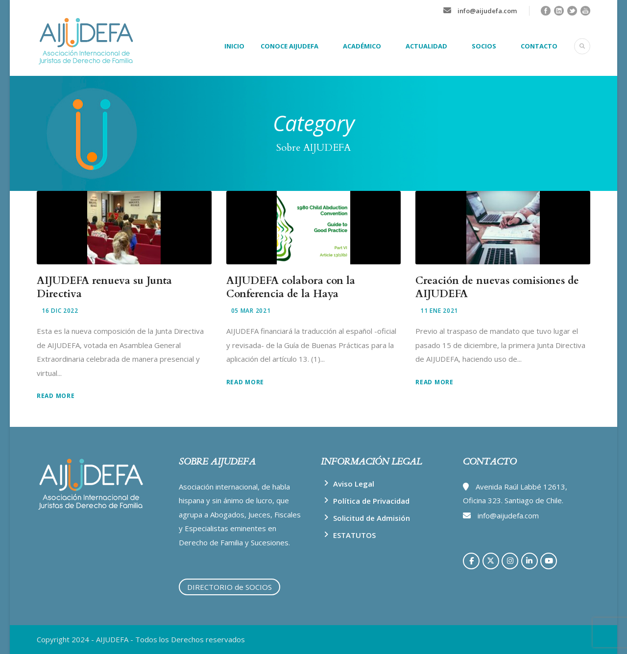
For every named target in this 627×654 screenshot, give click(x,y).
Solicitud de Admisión (371, 518)
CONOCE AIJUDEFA (289, 46)
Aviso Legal (353, 484)
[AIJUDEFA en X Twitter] (490, 561)
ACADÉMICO (362, 46)
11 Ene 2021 (439, 310)
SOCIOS (484, 46)
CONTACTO (539, 46)
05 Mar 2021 (251, 310)
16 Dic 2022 (60, 310)
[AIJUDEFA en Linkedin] (529, 561)
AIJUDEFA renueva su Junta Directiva (104, 287)
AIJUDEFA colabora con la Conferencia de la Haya (290, 287)
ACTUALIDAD (426, 46)
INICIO (234, 46)
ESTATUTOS (354, 535)
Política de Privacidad (371, 501)
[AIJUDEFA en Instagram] (510, 561)
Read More (55, 396)
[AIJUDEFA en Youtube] (548, 561)
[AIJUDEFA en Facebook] (471, 561)
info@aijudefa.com (487, 10)
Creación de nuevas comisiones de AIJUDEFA (497, 287)
